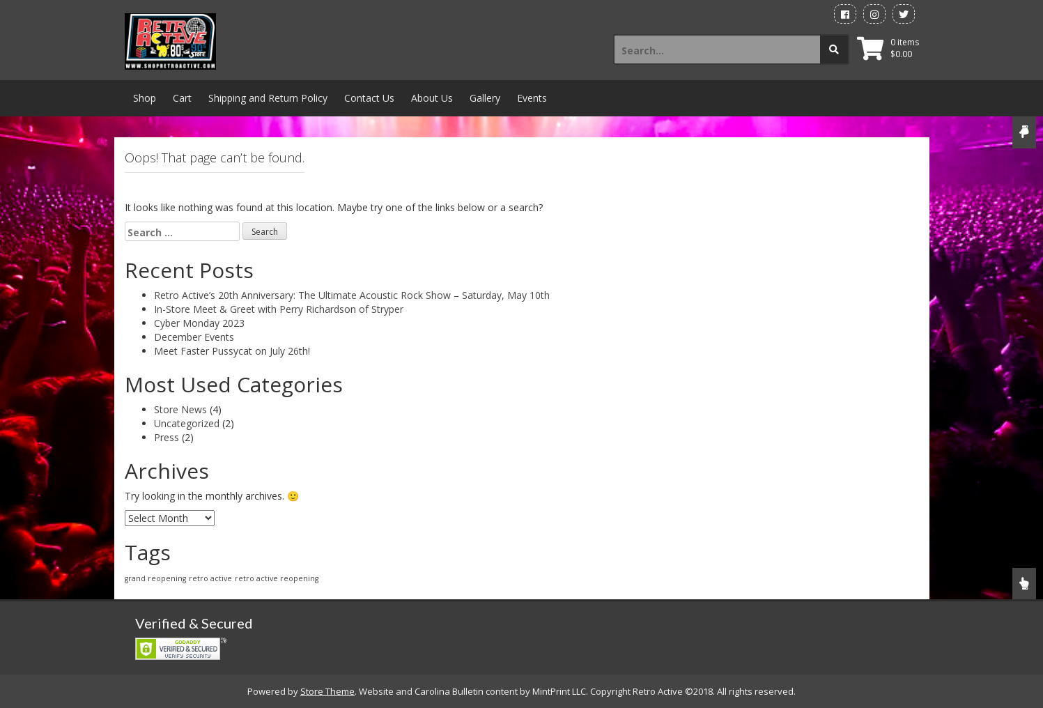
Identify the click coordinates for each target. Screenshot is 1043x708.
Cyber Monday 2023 (199, 323)
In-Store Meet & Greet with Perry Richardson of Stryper (278, 309)
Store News (180, 409)
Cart (182, 98)
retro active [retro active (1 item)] (210, 578)
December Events (194, 337)
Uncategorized (186, 423)
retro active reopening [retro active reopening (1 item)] (276, 578)
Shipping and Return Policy (267, 98)
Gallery (485, 98)
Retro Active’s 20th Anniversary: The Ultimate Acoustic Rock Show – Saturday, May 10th (352, 295)
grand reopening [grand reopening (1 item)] (155, 578)
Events (532, 98)
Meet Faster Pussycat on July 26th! (232, 350)
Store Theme (327, 691)
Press (166, 437)
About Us (432, 98)
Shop (144, 98)
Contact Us (369, 98)
